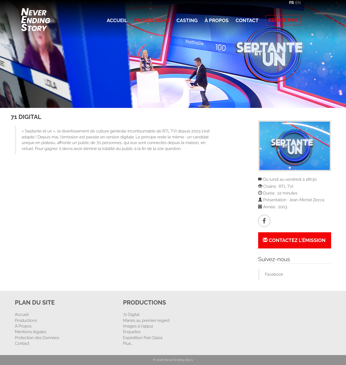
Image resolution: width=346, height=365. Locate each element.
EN (298, 3)
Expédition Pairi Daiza (142, 337)
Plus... (128, 343)
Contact (246, 20)
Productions (151, 20)
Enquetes (132, 331)
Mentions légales (30, 331)
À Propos (216, 20)
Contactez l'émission (294, 240)
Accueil (117, 20)
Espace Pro (283, 20)
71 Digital (131, 314)
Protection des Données (37, 337)
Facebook (274, 274)
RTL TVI (286, 186)
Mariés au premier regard (146, 320)
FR (291, 3)
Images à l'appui (138, 326)
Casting (187, 20)
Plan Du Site (35, 302)
